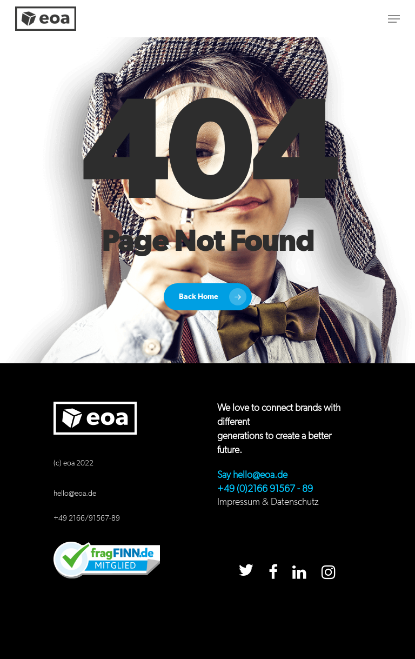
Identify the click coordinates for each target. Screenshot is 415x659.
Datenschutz (295, 502)
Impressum (238, 502)
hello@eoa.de (74, 493)
